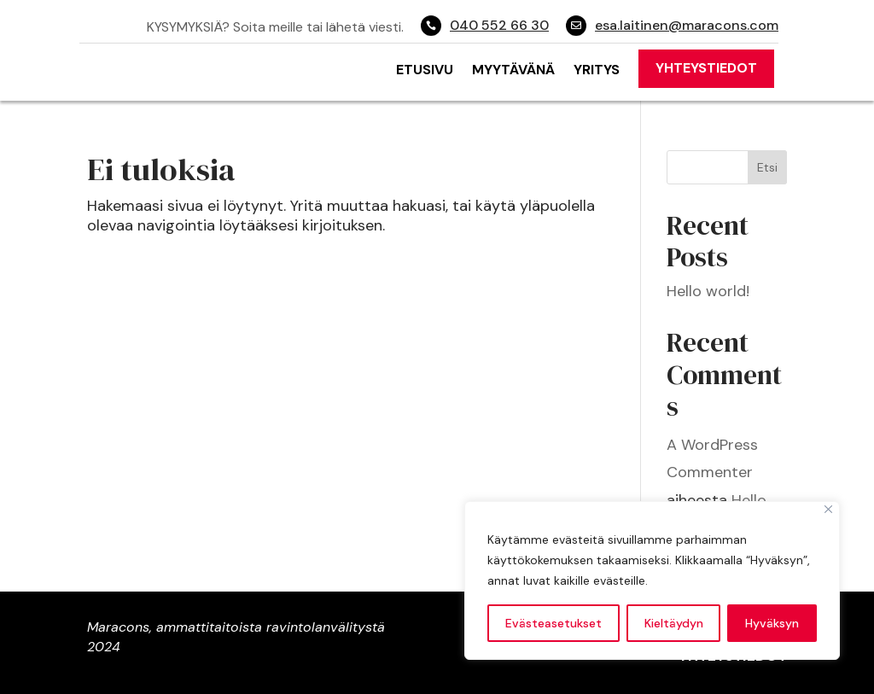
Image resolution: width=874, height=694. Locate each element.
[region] (652, 580)
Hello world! (708, 291)
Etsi (767, 167)
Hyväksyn (772, 623)
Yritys (597, 70)
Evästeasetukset (553, 623)
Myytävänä (513, 70)
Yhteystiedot (706, 68)
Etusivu (424, 70)
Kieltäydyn (673, 623)
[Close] (828, 509)
